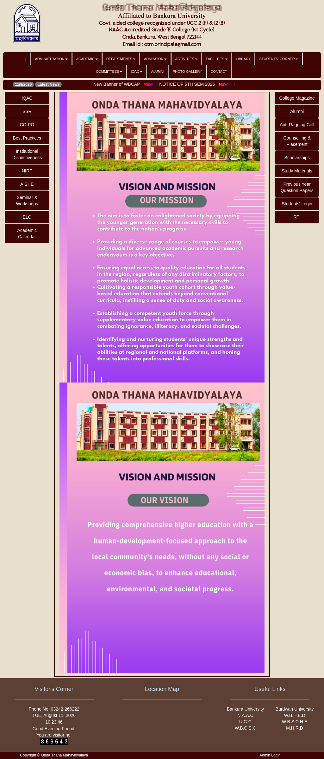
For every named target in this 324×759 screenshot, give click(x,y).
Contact (218, 71)
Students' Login (297, 203)
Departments (120, 59)
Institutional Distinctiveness (27, 154)
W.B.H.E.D (294, 715)
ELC (27, 217)
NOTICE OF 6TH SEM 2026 (207, 84)
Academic (87, 59)
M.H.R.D (294, 728)
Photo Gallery (187, 71)
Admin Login (269, 755)
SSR (27, 111)
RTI (296, 217)
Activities (186, 59)
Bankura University (245, 709)
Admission (155, 59)
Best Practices (27, 137)
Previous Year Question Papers (296, 187)
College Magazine (297, 98)
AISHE (27, 184)
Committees (109, 71)
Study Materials (297, 170)
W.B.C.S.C (245, 728)
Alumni (157, 71)
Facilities (216, 59)
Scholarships (297, 157)
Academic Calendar (27, 233)
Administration (51, 59)
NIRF (27, 170)
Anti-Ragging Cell (297, 124)
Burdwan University (295, 709)
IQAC (136, 71)
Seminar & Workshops (27, 200)
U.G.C (245, 721)
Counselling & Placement (296, 141)
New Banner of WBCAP (137, 84)
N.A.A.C (245, 715)
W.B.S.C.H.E (294, 721)
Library (243, 59)
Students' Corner (278, 59)
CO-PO (27, 124)
